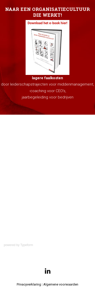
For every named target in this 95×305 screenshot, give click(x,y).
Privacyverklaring (29, 284)
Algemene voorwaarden (60, 284)
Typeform (26, 245)
